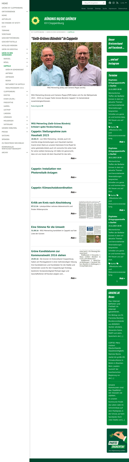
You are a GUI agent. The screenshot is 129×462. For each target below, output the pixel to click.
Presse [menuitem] (5, 132)
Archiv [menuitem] (5, 152)
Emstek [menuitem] (7, 95)
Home (83, 8)
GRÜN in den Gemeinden (56, 32)
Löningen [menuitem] (8, 117)
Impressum (113, 8)
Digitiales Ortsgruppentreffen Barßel (117, 83)
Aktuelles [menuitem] (6, 19)
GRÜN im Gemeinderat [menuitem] (15, 70)
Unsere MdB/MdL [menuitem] (9, 128)
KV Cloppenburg (38, 32)
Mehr (73, 158)
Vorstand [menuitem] (6, 34)
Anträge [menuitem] (9, 73)
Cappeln (71, 32)
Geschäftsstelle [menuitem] (9, 41)
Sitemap (98, 8)
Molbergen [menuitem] (8, 121)
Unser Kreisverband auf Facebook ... (116, 43)
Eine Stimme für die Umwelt (47, 227)
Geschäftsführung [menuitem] (10, 38)
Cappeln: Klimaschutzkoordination (51, 187)
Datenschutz (122, 8)
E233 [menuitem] (4, 26)
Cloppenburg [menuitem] (9, 91)
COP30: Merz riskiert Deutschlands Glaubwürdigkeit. (116, 346)
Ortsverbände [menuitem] (8, 11)
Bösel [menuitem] (6, 62)
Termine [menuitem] (5, 30)
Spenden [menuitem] (5, 139)
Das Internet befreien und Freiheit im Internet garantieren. (114, 306)
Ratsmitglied (36, 106)
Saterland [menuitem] (8, 124)
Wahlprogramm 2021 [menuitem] (15, 88)
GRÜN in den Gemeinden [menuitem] (7, 54)
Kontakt (90, 8)
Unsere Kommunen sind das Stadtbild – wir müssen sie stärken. (116, 390)
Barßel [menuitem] (7, 59)
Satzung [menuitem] (5, 135)
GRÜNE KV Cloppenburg (12, 8)
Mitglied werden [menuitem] (9, 45)
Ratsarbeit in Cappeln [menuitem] (15, 84)
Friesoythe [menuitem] (8, 102)
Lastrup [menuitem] (7, 110)
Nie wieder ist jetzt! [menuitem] (11, 23)
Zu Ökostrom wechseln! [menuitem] (13, 143)
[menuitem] (83, 8)
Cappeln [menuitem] (7, 66)
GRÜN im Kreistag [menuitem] (10, 49)
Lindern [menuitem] (7, 113)
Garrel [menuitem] (7, 106)
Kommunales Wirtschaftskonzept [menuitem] (11, 148)
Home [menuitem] (4, 15)
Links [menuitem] (122, 3)
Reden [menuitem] (8, 80)
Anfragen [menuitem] (10, 77)
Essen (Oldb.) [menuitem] (9, 99)
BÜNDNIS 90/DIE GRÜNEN (60, 19)
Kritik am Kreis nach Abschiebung (51, 202)
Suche (105, 8)
